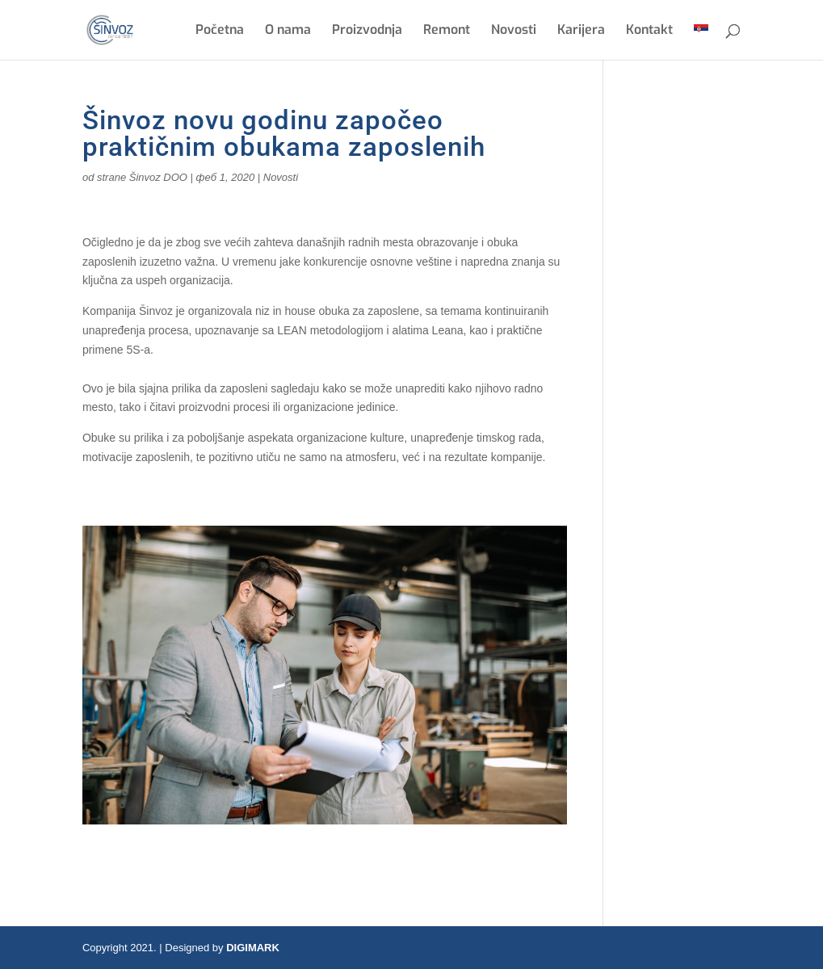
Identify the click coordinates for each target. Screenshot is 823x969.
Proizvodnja (367, 31)
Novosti (513, 31)
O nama (288, 31)
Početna (219, 31)
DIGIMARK (252, 948)
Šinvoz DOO (158, 177)
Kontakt (649, 31)
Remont (446, 31)
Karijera (581, 31)
